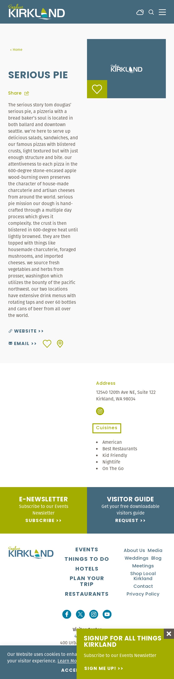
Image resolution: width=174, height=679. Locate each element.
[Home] (36, 12)
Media (155, 551)
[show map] (60, 344)
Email (19, 344)
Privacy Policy (143, 594)
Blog (156, 558)
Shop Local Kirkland (143, 576)
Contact (143, 587)
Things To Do (87, 559)
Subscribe (40, 521)
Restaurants (87, 594)
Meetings (143, 566)
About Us (134, 551)
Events (86, 549)
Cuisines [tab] (107, 428)
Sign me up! (100, 669)
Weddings (137, 558)
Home (16, 49)
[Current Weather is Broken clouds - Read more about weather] (140, 12)
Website (23, 331)
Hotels (87, 569)
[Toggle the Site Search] (151, 12)
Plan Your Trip (87, 581)
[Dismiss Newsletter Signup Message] (169, 634)
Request (127, 521)
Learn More (69, 660)
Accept (71, 671)
